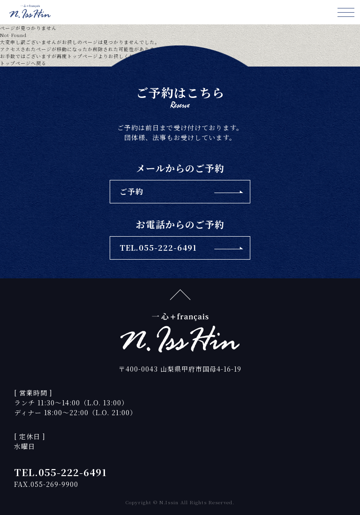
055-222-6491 (72, 472)
